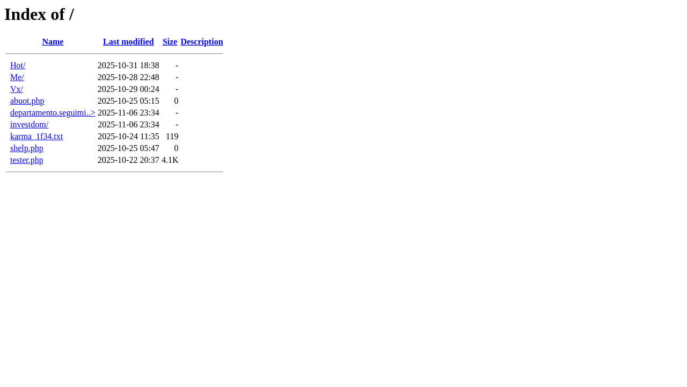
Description (201, 41)
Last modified (128, 41)
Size (170, 41)
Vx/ (16, 89)
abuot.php (27, 100)
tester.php (26, 159)
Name (52, 41)
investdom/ (29, 124)
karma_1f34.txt (36, 136)
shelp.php (26, 148)
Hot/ (17, 65)
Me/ (17, 77)
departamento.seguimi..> (53, 112)
